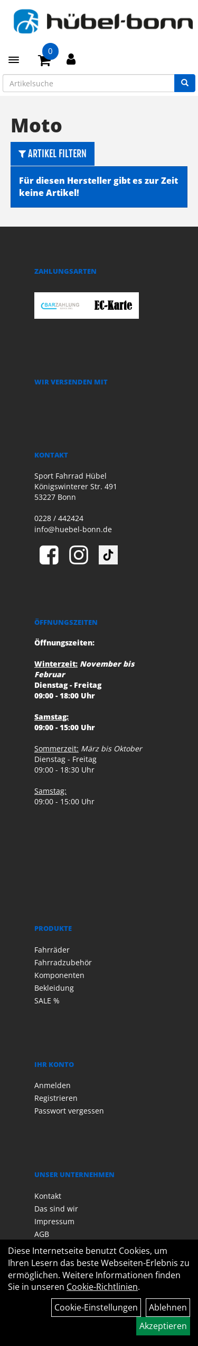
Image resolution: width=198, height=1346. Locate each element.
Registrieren (56, 1098)
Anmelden (52, 1085)
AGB (41, 1234)
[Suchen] (184, 83)
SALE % (47, 1000)
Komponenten (59, 975)
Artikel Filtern (52, 153)
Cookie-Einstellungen (96, 1307)
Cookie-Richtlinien (102, 1287)
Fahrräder (52, 950)
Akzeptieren (163, 1326)
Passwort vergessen (69, 1111)
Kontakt (47, 1196)
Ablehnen (168, 1307)
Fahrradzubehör (63, 962)
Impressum (54, 1221)
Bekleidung (54, 988)
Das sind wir (56, 1209)
